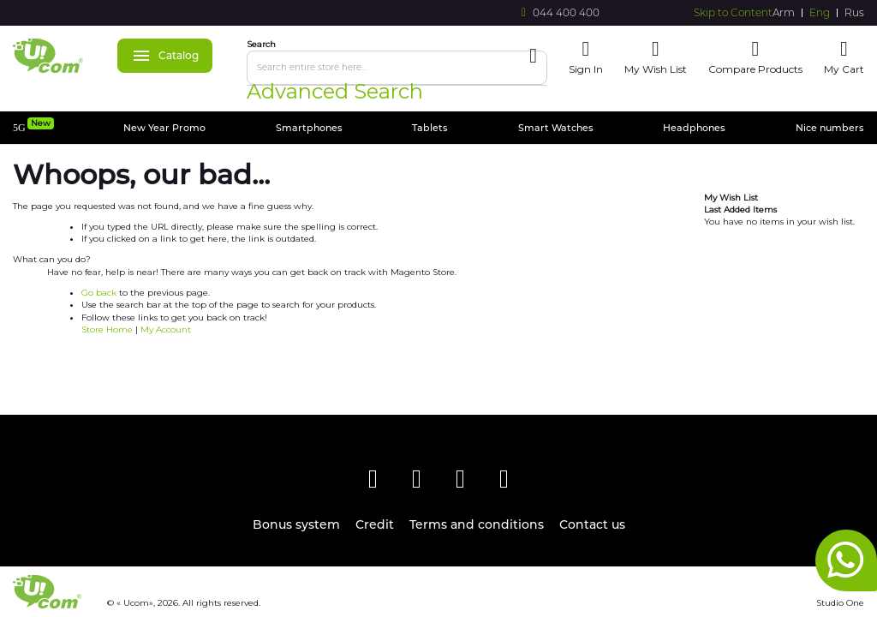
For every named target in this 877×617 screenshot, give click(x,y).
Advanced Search (335, 92)
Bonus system (296, 525)
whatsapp (846, 560)
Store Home (107, 329)
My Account (165, 329)
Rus (854, 13)
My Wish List (655, 69)
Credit (374, 525)
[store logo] (48, 56)
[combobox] (397, 68)
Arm (784, 13)
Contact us (592, 525)
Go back (98, 292)
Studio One (840, 602)
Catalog (165, 55)
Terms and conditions (476, 525)
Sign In (586, 69)
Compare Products (755, 69)
